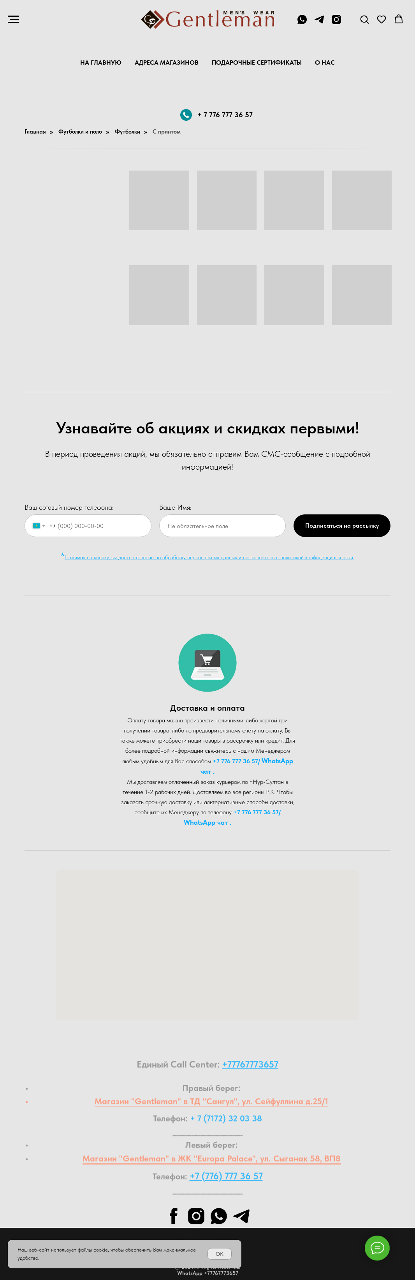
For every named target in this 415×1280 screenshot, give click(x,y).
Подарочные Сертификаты (257, 62)
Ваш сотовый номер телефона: (69, 507)
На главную (100, 62)
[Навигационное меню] (13, 19)
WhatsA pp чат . (208, 822)
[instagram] (336, 23)
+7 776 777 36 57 (235, 761)
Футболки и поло (80, 131)
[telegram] (319, 23)
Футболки (127, 131)
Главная (35, 131)
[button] (364, 19)
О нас (325, 62)
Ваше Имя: (175, 507)
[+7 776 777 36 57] (302, 23)
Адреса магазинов (167, 62)
